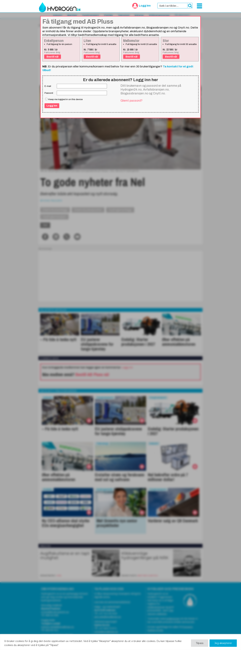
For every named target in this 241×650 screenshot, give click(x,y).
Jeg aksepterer (223, 643)
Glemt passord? (131, 100)
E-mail (48, 86)
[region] (120, 642)
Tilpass (199, 643)
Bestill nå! (53, 56)
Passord (49, 93)
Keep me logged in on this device (64, 99)
